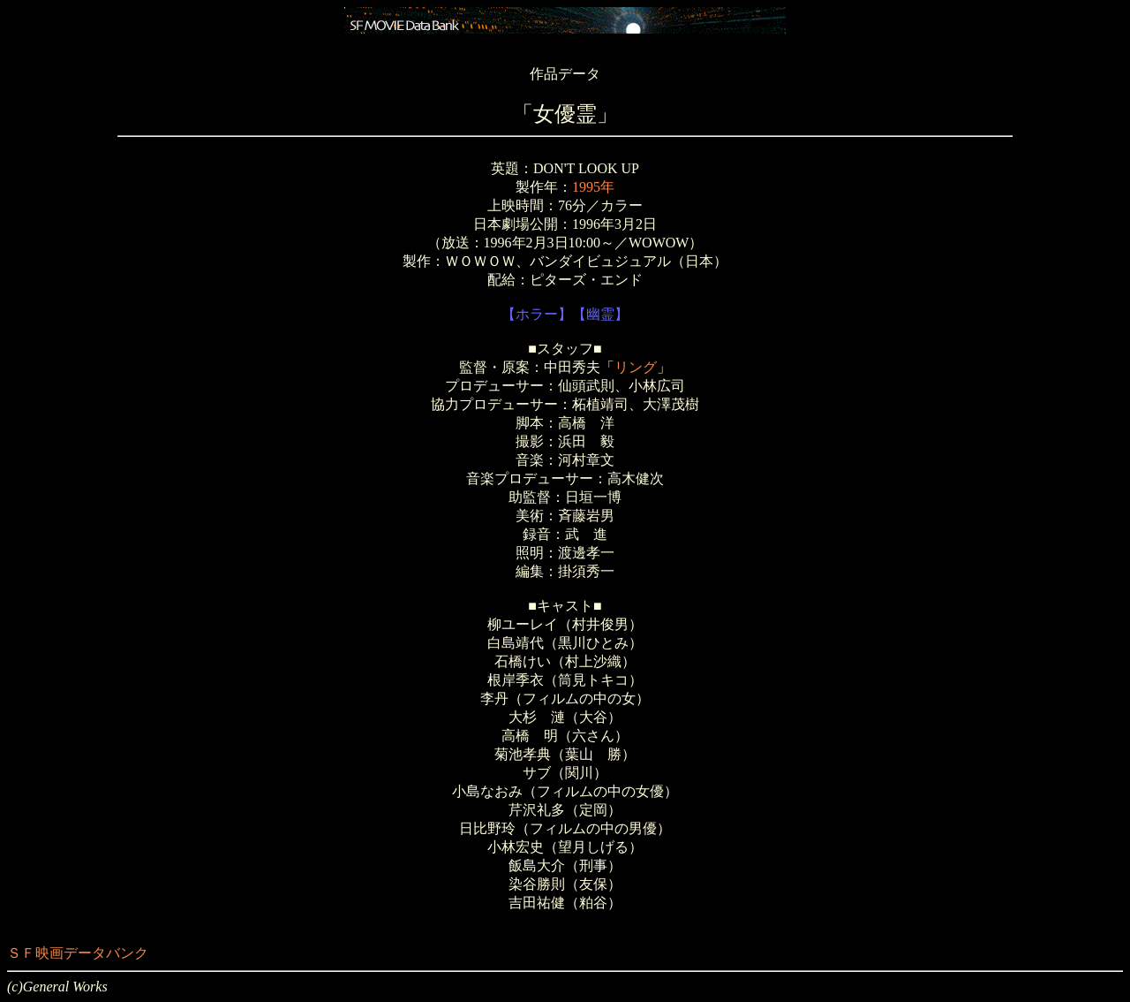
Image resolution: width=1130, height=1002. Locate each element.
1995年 (593, 186)
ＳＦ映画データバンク (77, 952)
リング (635, 367)
